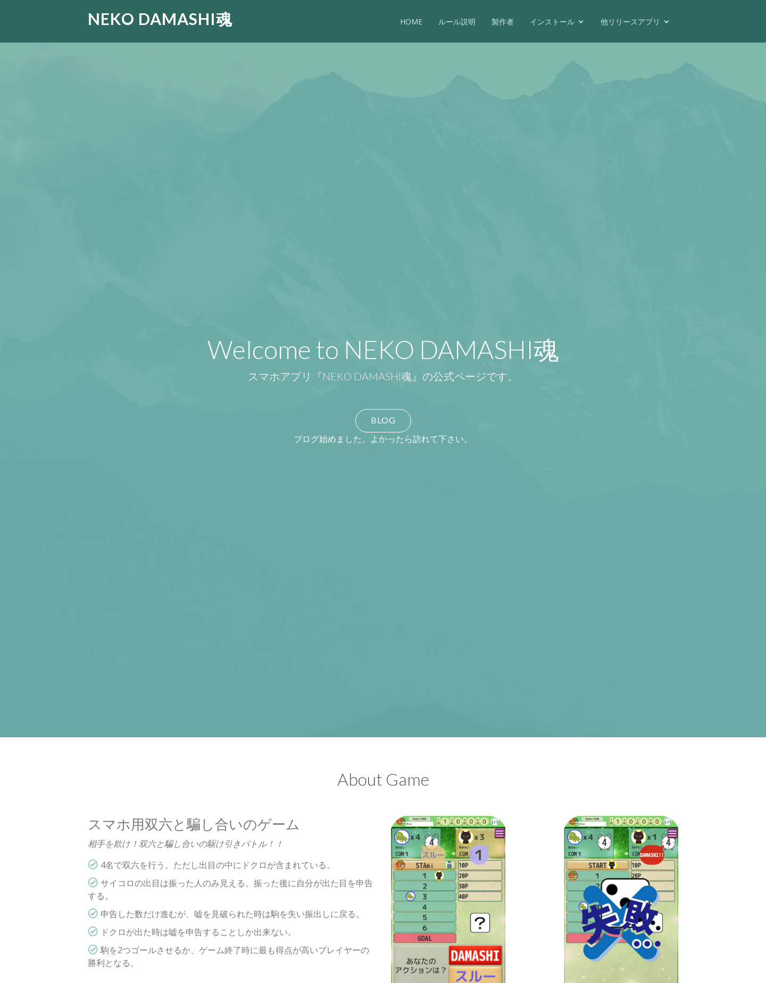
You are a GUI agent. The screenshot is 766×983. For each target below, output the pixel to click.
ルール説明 (457, 21)
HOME (411, 21)
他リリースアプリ (630, 21)
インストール (552, 21)
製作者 (503, 21)
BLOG (383, 420)
